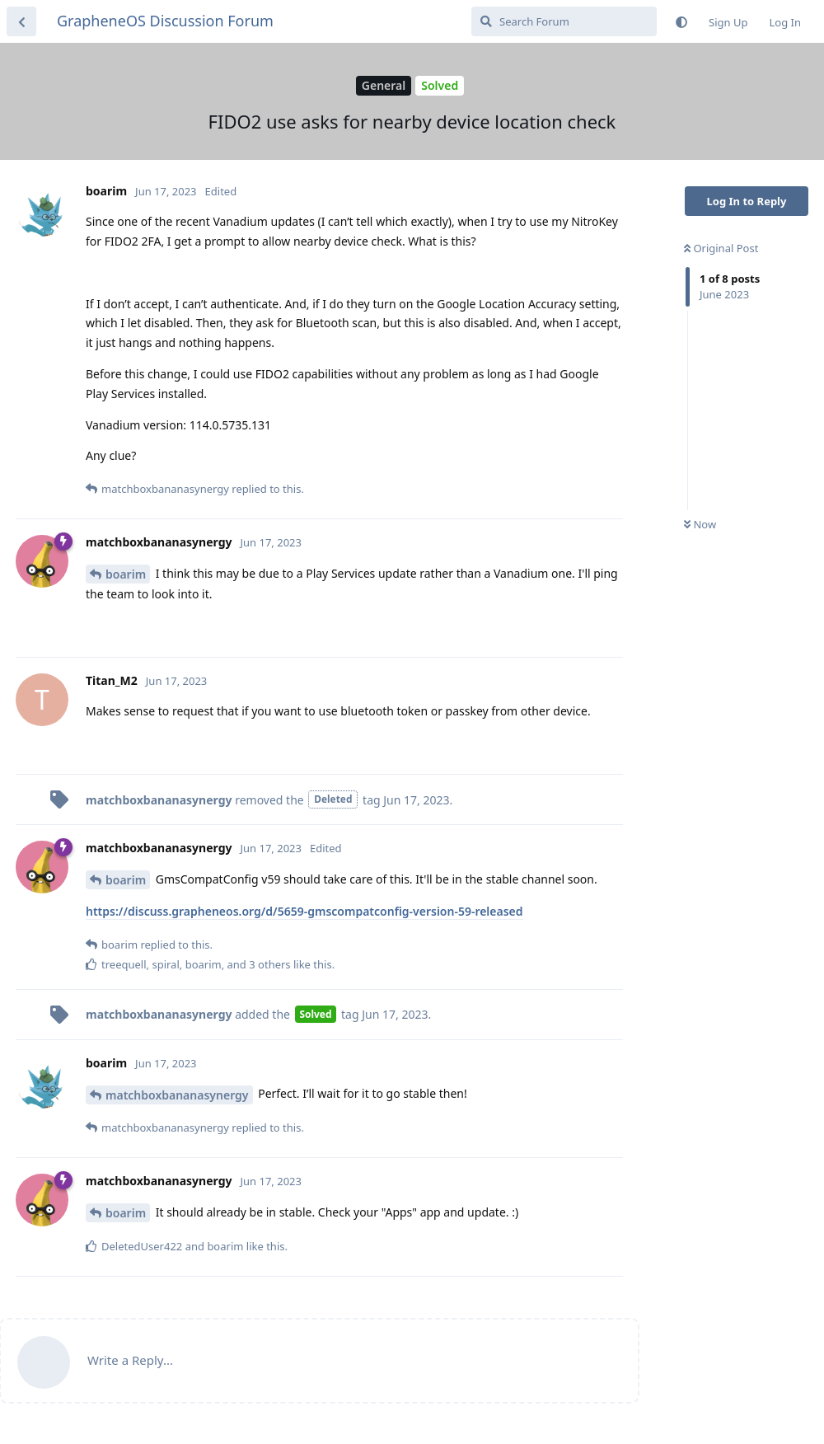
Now (700, 524)
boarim (125, 574)
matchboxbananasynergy (177, 1095)
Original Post (721, 248)
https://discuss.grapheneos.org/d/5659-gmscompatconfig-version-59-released (304, 911)
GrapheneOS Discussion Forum (165, 20)
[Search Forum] (564, 21)
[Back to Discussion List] (21, 21)
